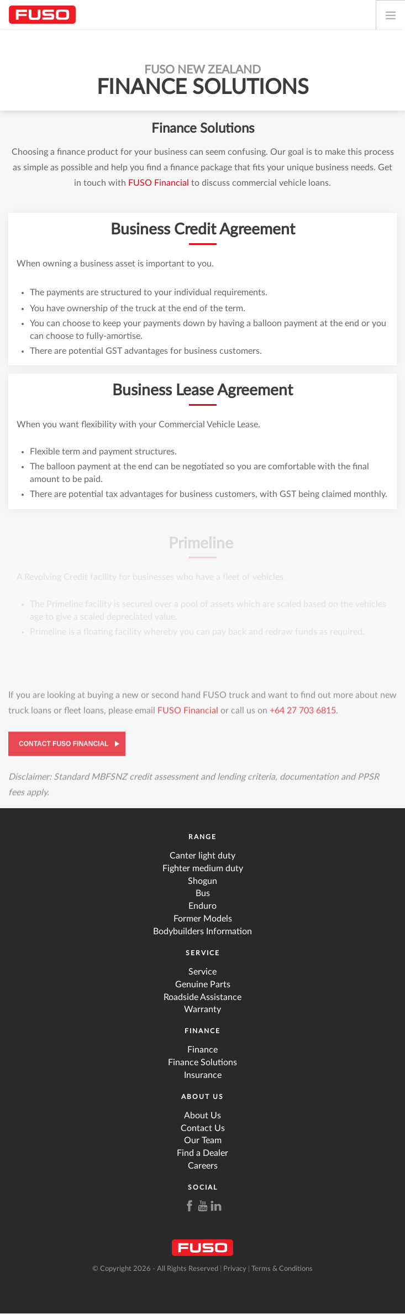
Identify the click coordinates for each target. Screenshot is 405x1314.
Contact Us (203, 1128)
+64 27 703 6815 (303, 713)
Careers (203, 1165)
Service (203, 953)
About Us (202, 1096)
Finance (202, 1031)
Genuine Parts (202, 984)
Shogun (202, 881)
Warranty (202, 1009)
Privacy (234, 1269)
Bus (203, 893)
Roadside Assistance (202, 997)
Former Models (202, 918)
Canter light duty (202, 855)
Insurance (203, 1075)
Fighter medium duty (202, 868)
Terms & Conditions (282, 1269)
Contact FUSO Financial (63, 746)
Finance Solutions (202, 1062)
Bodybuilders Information (202, 931)
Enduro (202, 906)
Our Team (203, 1140)
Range (202, 837)
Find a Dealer (202, 1153)
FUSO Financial (158, 183)
